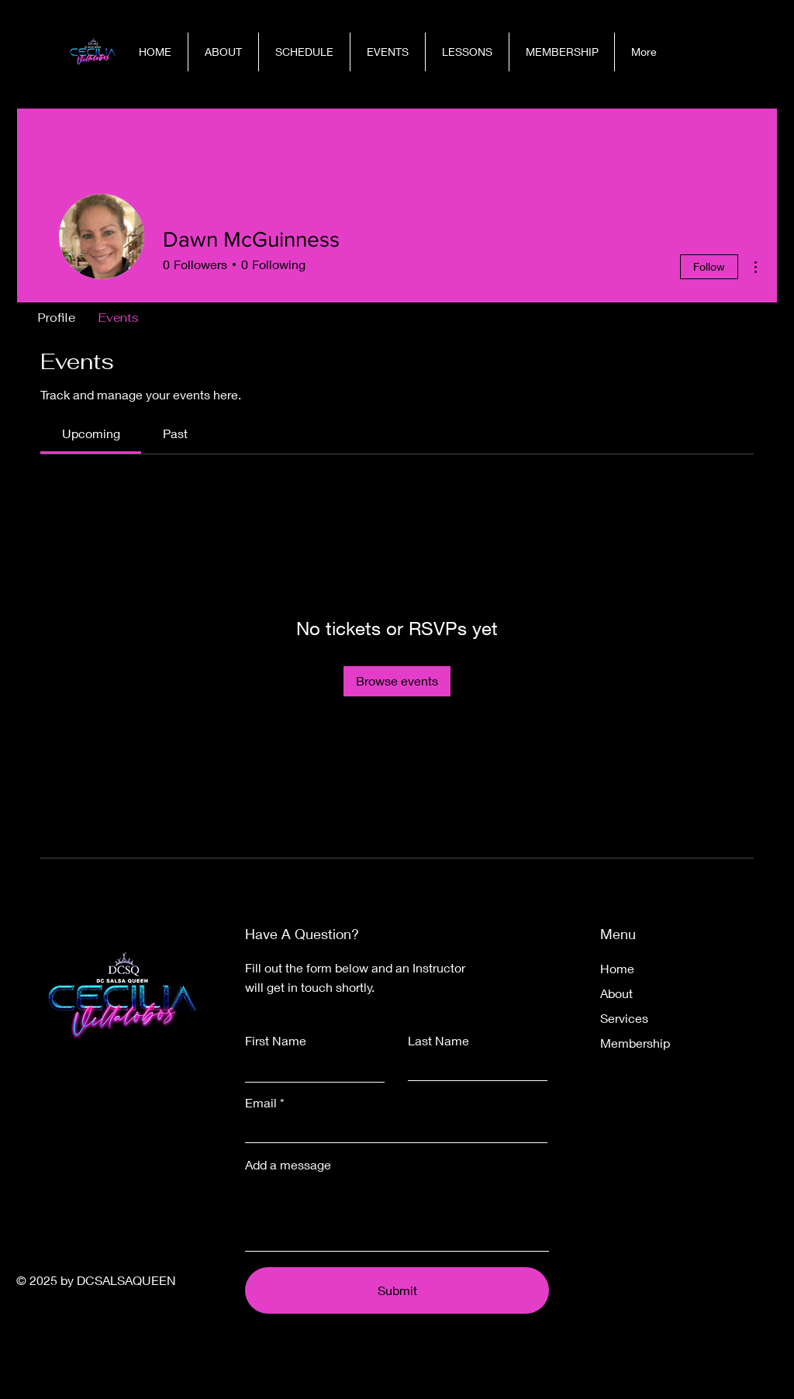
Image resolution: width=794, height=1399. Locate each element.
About (616, 993)
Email (261, 1103)
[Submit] (397, 1290)
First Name (275, 1041)
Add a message (288, 1165)
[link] (91, 433)
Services (624, 1017)
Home (617, 968)
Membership (635, 1042)
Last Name (438, 1041)
